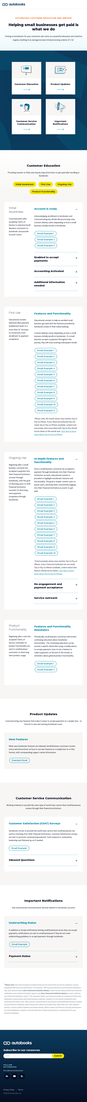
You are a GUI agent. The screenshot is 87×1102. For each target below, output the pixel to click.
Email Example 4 (46, 368)
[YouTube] (14, 1075)
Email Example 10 (46, 404)
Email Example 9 (46, 398)
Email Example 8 (46, 392)
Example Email (19, 760)
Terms (20, 1089)
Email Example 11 (46, 410)
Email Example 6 (46, 380)
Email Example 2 (46, 239)
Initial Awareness (25, 184)
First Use (45, 184)
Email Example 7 (46, 386)
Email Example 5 (46, 374)
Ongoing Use (64, 184)
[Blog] (22, 1075)
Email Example (19, 848)
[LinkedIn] (7, 1075)
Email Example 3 (46, 245)
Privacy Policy (9, 1089)
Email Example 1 (45, 233)
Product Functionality (43, 191)
